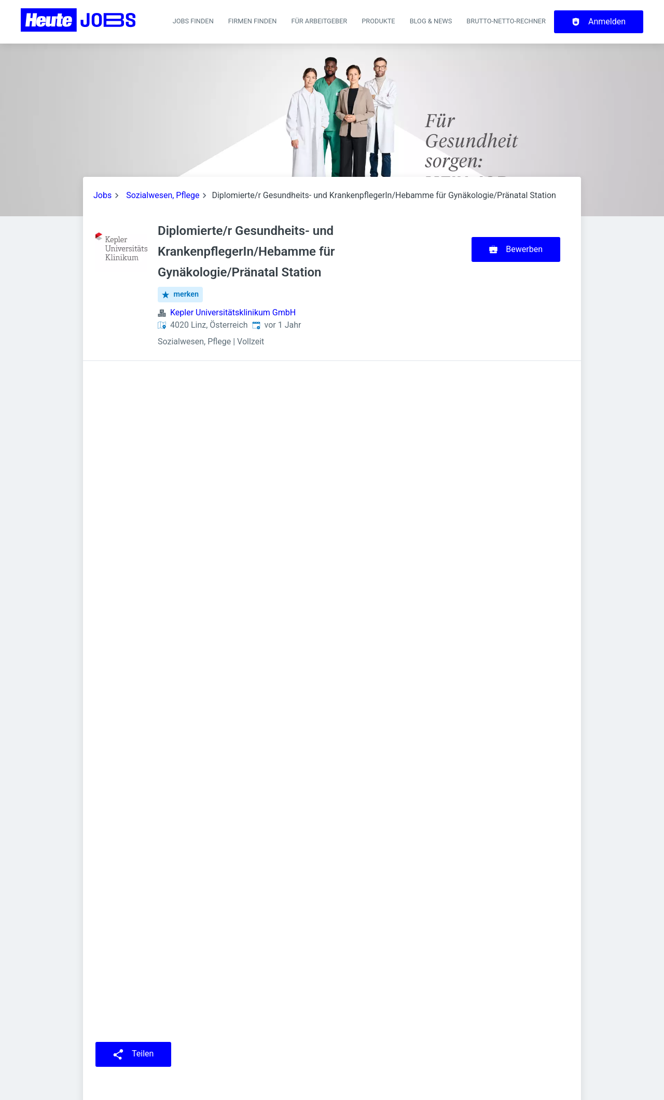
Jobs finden (193, 21)
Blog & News (431, 21)
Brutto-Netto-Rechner (506, 21)
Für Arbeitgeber (319, 21)
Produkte (378, 21)
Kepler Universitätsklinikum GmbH (233, 312)
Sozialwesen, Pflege (162, 195)
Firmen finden (252, 21)
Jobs (102, 195)
